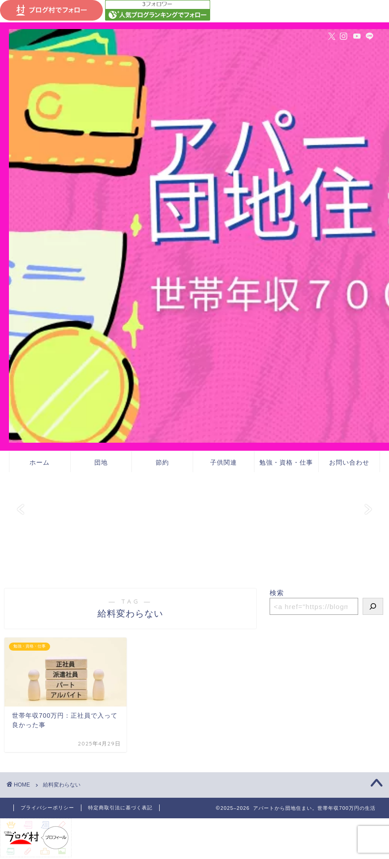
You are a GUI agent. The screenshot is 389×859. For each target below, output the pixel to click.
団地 (101, 462)
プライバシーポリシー (47, 807)
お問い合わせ (349, 462)
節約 (162, 462)
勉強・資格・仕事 (286, 462)
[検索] (373, 606)
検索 (277, 593)
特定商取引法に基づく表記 (120, 807)
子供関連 (223, 462)
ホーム (40, 462)
